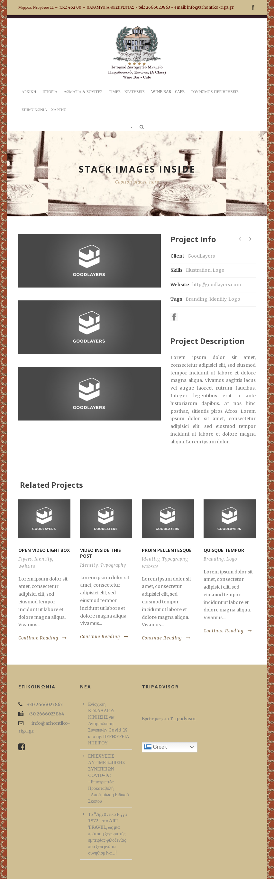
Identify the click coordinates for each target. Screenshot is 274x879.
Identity (217, 299)
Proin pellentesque (167, 550)
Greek (155, 747)
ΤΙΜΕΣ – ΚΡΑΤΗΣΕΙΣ (126, 92)
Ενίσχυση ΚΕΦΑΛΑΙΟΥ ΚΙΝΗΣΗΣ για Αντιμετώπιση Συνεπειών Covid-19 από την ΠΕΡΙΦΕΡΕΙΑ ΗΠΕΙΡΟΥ (108, 723)
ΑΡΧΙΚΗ (29, 92)
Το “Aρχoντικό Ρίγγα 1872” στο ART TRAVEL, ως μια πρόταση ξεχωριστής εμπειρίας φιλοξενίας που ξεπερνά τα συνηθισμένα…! (107, 833)
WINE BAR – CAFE (168, 92)
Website (26, 566)
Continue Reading (42, 638)
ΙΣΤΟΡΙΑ (49, 92)
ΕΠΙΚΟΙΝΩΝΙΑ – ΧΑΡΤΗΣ (44, 110)
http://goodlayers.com (216, 285)
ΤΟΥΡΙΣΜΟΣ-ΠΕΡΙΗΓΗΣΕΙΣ (215, 92)
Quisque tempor (224, 550)
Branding (196, 299)
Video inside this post (100, 553)
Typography (113, 565)
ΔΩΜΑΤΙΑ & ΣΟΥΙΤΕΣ (83, 92)
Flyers (25, 559)
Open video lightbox (44, 550)
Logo (234, 299)
